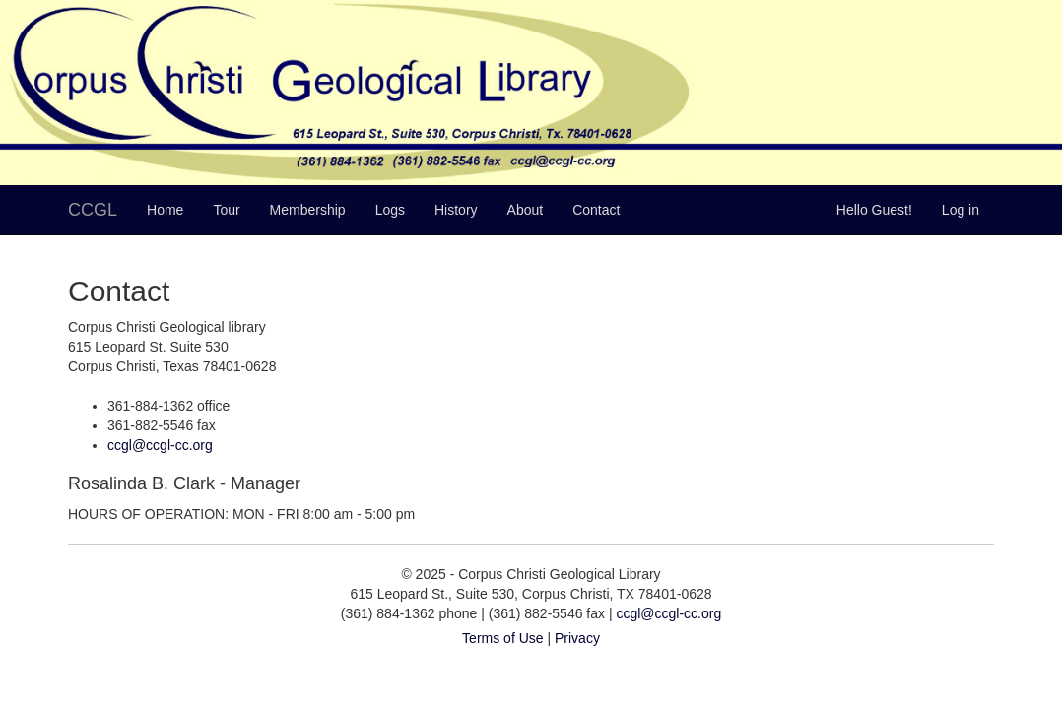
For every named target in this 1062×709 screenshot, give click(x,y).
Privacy (577, 638)
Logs (390, 210)
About (525, 210)
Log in (960, 210)
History (456, 210)
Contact (596, 210)
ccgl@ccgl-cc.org (160, 445)
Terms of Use (502, 638)
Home (165, 210)
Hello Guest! (874, 210)
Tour (226, 210)
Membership (308, 210)
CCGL (92, 210)
